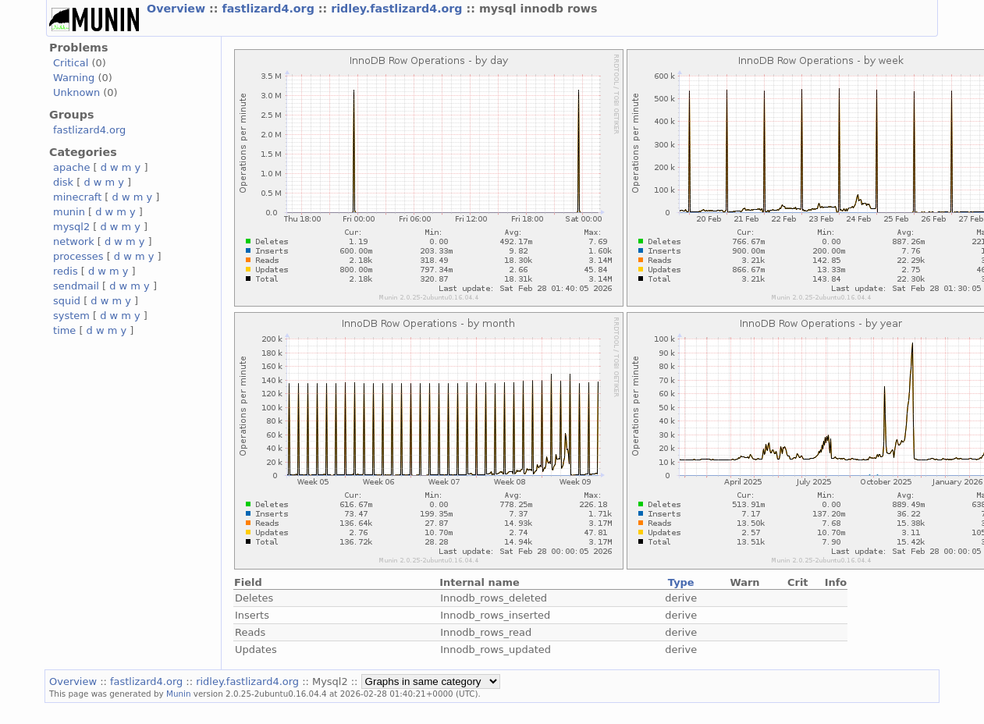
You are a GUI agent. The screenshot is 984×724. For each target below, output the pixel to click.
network (73, 241)
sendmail (76, 286)
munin (69, 212)
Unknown (76, 92)
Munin (178, 693)
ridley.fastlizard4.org (398, 8)
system (71, 315)
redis (65, 271)
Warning (73, 77)
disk (63, 182)
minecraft (77, 197)
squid (66, 301)
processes (78, 256)
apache (71, 167)
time (64, 330)
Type (681, 582)
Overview (178, 8)
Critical (70, 63)
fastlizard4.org (270, 8)
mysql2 (71, 226)
